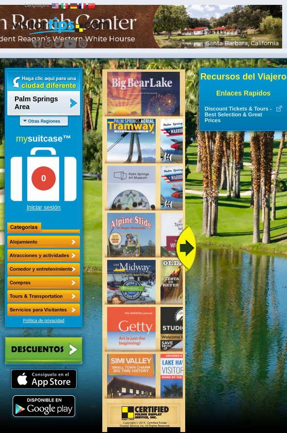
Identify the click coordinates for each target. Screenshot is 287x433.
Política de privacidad (43, 320)
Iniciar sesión (44, 207)
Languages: (37, 5)
